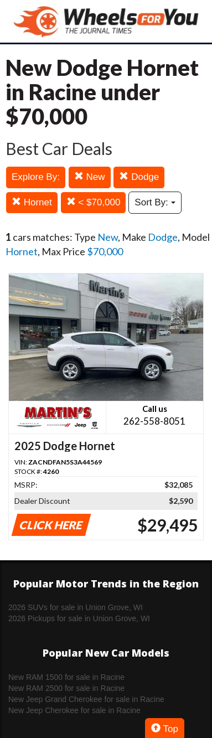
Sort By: (155, 202)
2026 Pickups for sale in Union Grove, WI (79, 618)
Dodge (139, 177)
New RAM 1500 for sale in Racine (66, 677)
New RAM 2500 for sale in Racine (66, 688)
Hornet (32, 202)
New (89, 177)
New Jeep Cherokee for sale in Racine (74, 710)
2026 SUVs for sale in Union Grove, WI (75, 607)
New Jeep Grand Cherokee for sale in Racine (86, 699)
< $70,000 (93, 202)
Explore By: (36, 177)
